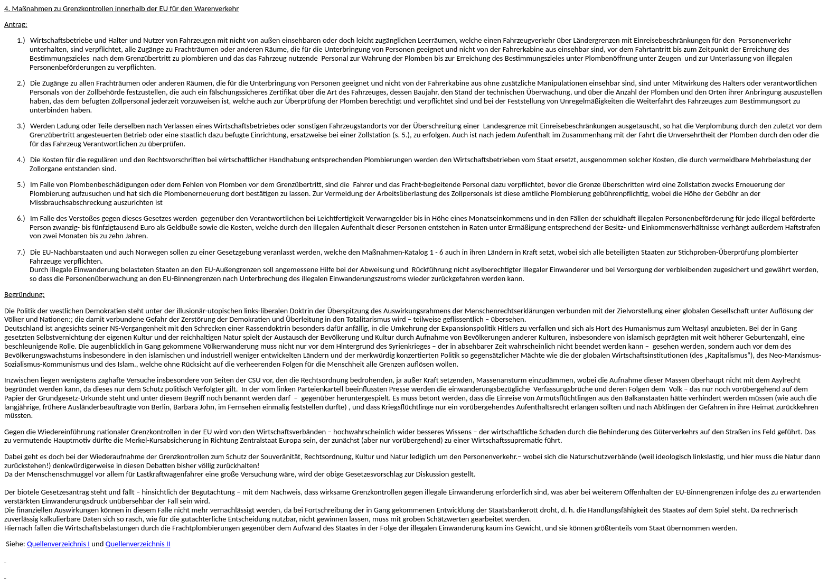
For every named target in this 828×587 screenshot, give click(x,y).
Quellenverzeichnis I (58, 543)
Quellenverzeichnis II (138, 543)
